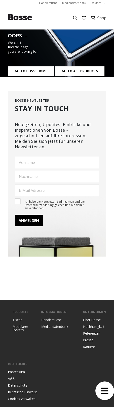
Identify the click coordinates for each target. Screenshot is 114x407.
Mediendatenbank (74, 3)
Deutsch (96, 3)
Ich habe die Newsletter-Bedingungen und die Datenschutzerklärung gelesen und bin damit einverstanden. (55, 205)
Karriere (89, 346)
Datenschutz (17, 385)
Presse (88, 340)
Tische (17, 320)
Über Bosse (92, 320)
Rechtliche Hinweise (23, 392)
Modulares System (21, 328)
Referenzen (91, 333)
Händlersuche (48, 3)
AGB (11, 378)
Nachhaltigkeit (93, 326)
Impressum (16, 372)
